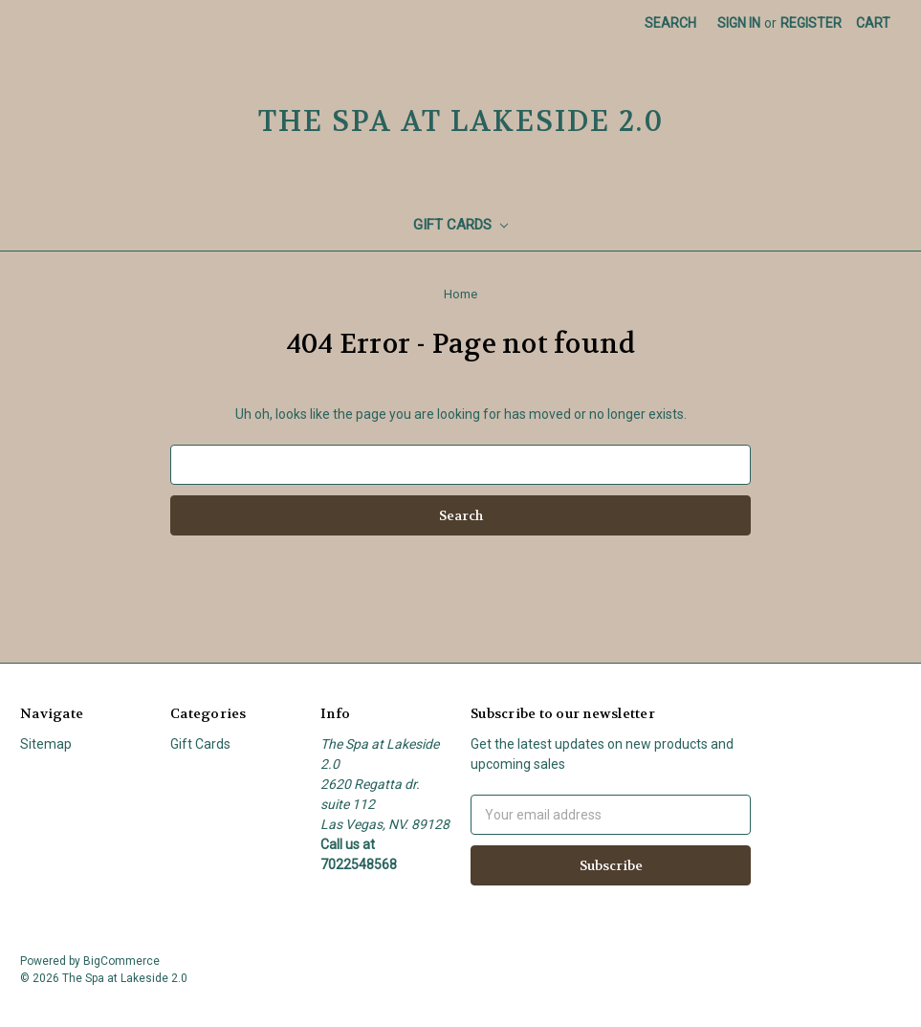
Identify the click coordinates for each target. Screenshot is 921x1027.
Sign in (738, 23)
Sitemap (46, 744)
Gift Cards (460, 224)
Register (811, 23)
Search (670, 23)
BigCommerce (121, 961)
